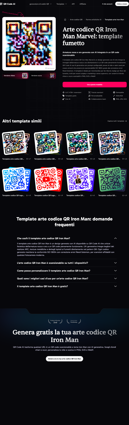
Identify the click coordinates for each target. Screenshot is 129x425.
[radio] (15, 75)
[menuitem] (40, 4)
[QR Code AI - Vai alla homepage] (7, 4)
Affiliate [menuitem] (83, 4)
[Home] (65, 19)
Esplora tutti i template (117, 121)
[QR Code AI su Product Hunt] (55, 321)
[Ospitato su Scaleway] (74, 321)
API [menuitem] (73, 4)
